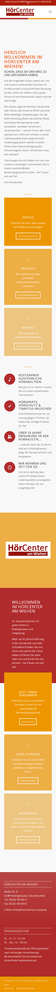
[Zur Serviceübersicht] (28, 236)
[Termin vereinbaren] (28, 839)
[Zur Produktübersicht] (28, 295)
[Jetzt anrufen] (28, 721)
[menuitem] (50, 11)
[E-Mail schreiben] (28, 780)
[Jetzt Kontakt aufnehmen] (28, 346)
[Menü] (50, 11)
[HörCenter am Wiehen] (23, 12)
